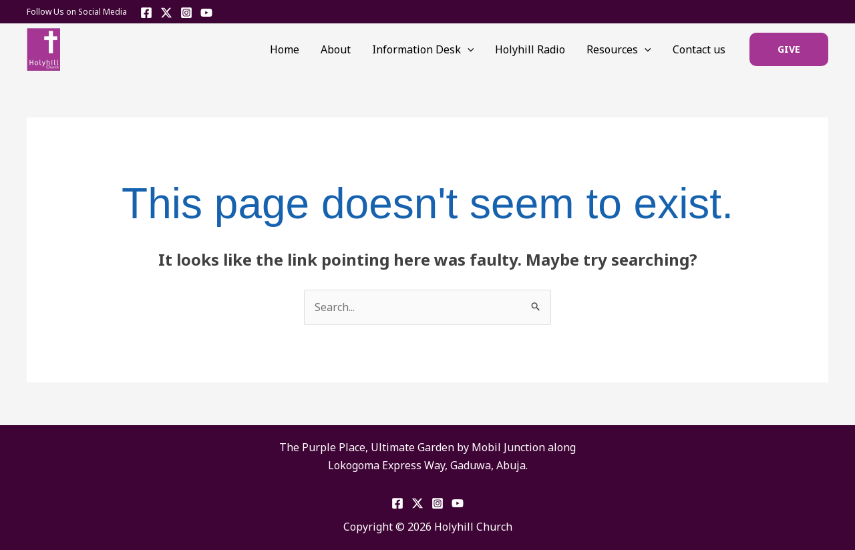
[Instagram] (186, 13)
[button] (788, 49)
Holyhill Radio (530, 49)
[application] (467, 49)
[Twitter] (166, 13)
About (336, 49)
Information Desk (423, 49)
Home (284, 49)
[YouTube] (206, 13)
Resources (618, 49)
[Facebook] (146, 13)
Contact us (699, 49)
